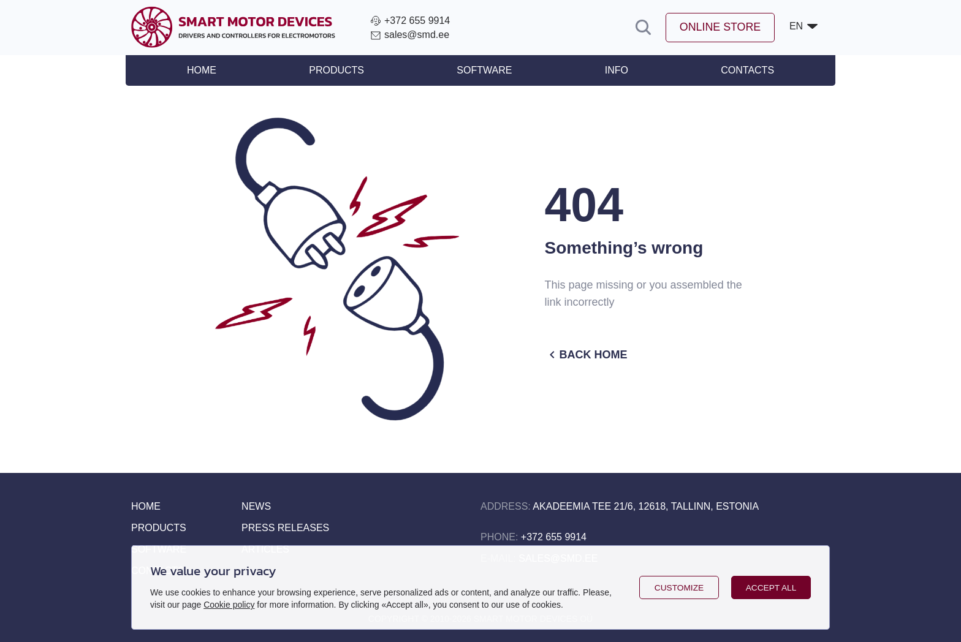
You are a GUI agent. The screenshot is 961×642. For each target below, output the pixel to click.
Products (339, 70)
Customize (679, 587)
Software (484, 70)
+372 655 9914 (554, 537)
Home (207, 70)
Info (613, 70)
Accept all (771, 587)
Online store (719, 27)
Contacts (742, 70)
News (256, 506)
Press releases (285, 528)
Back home (586, 354)
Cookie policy (228, 605)
